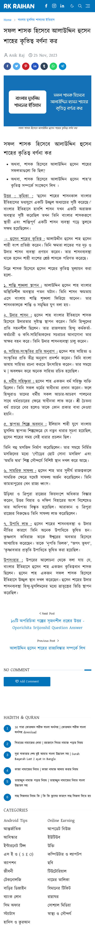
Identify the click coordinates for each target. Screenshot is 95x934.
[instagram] (54, 6)
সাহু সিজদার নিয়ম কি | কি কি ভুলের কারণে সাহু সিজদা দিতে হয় (53, 796)
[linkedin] (62, 6)
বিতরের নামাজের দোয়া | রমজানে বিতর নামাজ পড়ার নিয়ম (49, 743)
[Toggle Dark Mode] (72, 6)
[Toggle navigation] (87, 5)
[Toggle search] (80, 6)
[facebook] (46, 6)
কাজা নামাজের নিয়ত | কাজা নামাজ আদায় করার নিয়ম (46, 769)
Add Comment (27, 681)
